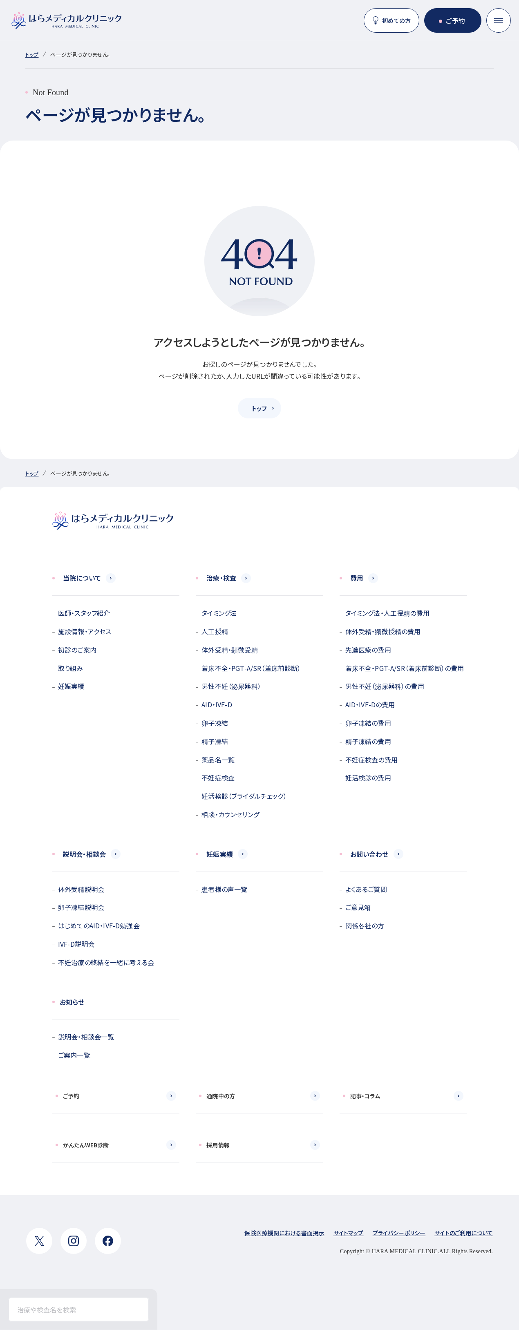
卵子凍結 (214, 723)
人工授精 (214, 631)
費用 (356, 578)
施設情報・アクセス (84, 631)
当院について (82, 578)
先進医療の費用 (368, 650)
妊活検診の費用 (368, 777)
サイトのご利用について (463, 1233)
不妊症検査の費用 (371, 759)
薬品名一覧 (218, 759)
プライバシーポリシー (399, 1233)
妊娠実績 (71, 686)
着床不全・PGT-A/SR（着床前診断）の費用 (404, 668)
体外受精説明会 (81, 889)
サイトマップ (348, 1233)
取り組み (70, 668)
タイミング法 (219, 613)
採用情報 (218, 1145)
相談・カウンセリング (230, 814)
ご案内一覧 (74, 1055)
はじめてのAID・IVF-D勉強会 (99, 925)
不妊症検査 (218, 777)
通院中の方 (220, 1096)
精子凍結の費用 (368, 741)
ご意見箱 (358, 907)
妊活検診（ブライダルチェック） (243, 796)
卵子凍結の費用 (368, 723)
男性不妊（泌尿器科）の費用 (384, 686)
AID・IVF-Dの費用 (370, 704)
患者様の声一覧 (224, 889)
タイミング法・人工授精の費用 (387, 613)
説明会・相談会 (84, 854)
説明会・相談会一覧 (86, 1037)
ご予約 (455, 20)
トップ (31, 54)
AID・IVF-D (216, 704)
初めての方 (396, 20)
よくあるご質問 (366, 889)
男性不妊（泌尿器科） (231, 686)
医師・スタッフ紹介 (84, 613)
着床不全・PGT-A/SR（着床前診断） (251, 668)
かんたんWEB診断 (86, 1145)
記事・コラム (365, 1096)
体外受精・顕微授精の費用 (383, 631)
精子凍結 (214, 741)
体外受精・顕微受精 (229, 650)
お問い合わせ (369, 854)
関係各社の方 (365, 925)
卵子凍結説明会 (81, 907)
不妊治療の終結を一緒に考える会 (106, 962)
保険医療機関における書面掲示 (284, 1233)
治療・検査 (221, 578)
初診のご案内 (77, 650)
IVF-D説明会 (76, 944)
